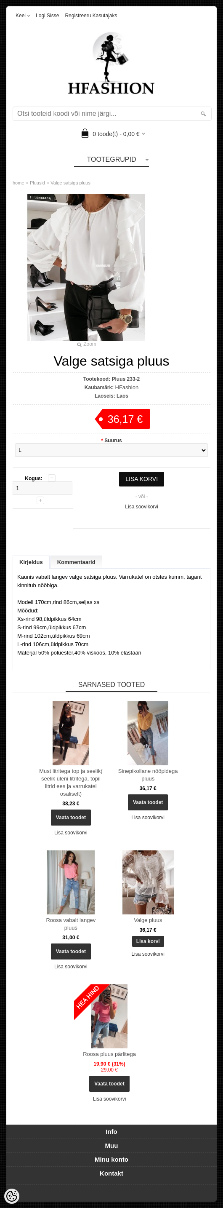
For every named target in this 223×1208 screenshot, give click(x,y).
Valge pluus (148, 920)
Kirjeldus (31, 562)
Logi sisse (47, 16)
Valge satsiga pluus (70, 182)
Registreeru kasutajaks (91, 16)
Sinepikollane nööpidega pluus (148, 775)
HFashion (127, 387)
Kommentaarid (76, 562)
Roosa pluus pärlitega (109, 1054)
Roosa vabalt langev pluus (71, 924)
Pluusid (37, 182)
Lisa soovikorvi (141, 507)
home (18, 182)
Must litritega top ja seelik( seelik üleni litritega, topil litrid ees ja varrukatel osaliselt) (70, 782)
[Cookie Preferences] (11, 1196)
